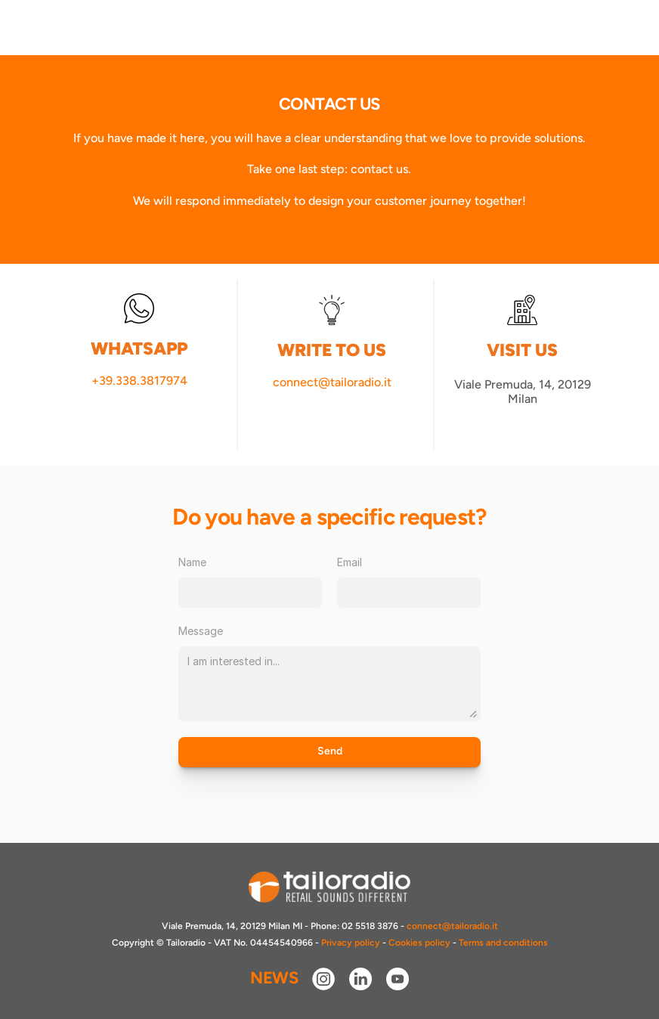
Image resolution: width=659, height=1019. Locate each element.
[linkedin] (360, 979)
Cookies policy (419, 942)
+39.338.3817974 (139, 380)
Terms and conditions (503, 942)
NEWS (274, 978)
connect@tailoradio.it (332, 382)
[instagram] (323, 979)
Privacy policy (350, 942)
